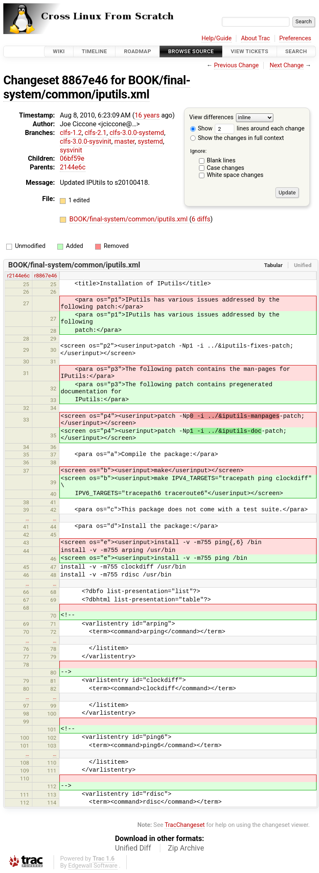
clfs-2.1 (96, 133)
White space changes (235, 175)
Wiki (59, 51)
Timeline (94, 51)
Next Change (287, 65)
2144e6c (73, 167)
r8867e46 (45, 275)
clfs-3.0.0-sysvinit (85, 141)
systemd (150, 141)
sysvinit (71, 150)
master (124, 141)
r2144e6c (18, 275)
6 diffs (200, 219)
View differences (211, 117)
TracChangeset (184, 825)
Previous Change (236, 65)
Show (201, 128)
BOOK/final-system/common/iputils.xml (96, 87)
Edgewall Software (93, 865)
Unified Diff (133, 848)
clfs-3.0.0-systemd (137, 133)
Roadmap (137, 51)
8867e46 (85, 80)
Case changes (225, 168)
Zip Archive (186, 848)
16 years (147, 115)
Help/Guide (216, 38)
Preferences (295, 38)
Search (296, 51)
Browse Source (191, 51)
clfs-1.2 (71, 133)
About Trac (255, 38)
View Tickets (249, 51)
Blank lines (221, 160)
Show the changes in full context (237, 138)
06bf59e (72, 158)
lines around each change (259, 128)
